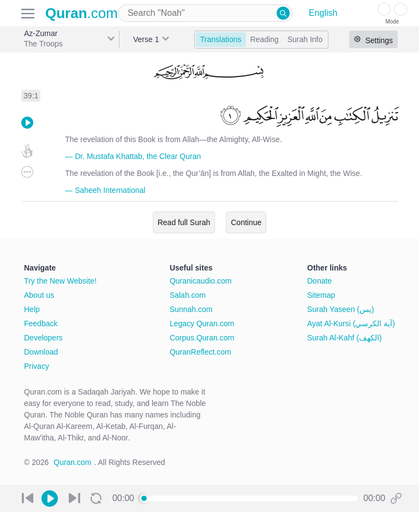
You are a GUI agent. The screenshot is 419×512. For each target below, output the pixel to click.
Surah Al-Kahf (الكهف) (344, 337)
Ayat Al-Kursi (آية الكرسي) (351, 323)
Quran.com (72, 462)
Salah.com (188, 295)
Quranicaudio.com (201, 280)
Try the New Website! (60, 280)
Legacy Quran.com (202, 323)
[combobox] (205, 13)
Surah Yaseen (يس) (340, 309)
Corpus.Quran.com (202, 337)
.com (81, 13)
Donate (319, 280)
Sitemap (321, 295)
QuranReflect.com (200, 352)
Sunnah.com (191, 309)
